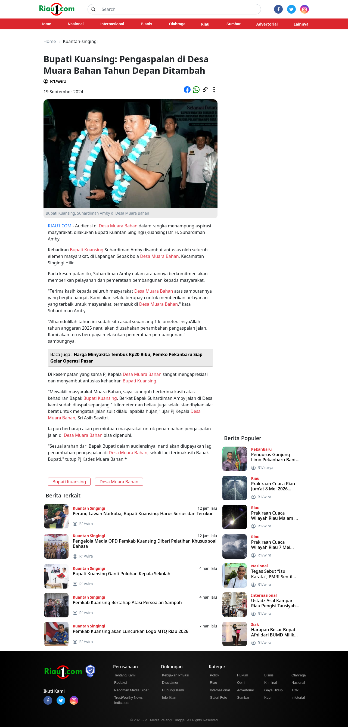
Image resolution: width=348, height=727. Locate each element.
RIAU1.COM (60, 226)
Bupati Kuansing (86, 250)
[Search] (179, 9)
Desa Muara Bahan (118, 226)
